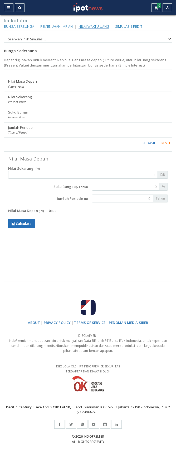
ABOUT (34, 322)
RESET (166, 143)
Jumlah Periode (20, 130)
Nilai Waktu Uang (94, 26)
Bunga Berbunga (19, 26)
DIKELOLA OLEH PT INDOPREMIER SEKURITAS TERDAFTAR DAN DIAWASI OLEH (88, 377)
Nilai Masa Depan (22, 83)
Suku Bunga (18, 114)
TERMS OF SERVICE (89, 322)
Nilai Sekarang (20, 99)
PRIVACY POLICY (57, 322)
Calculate (22, 223)
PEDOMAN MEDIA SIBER (128, 322)
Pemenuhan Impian (56, 26)
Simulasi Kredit (128, 26)
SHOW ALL (150, 143)
